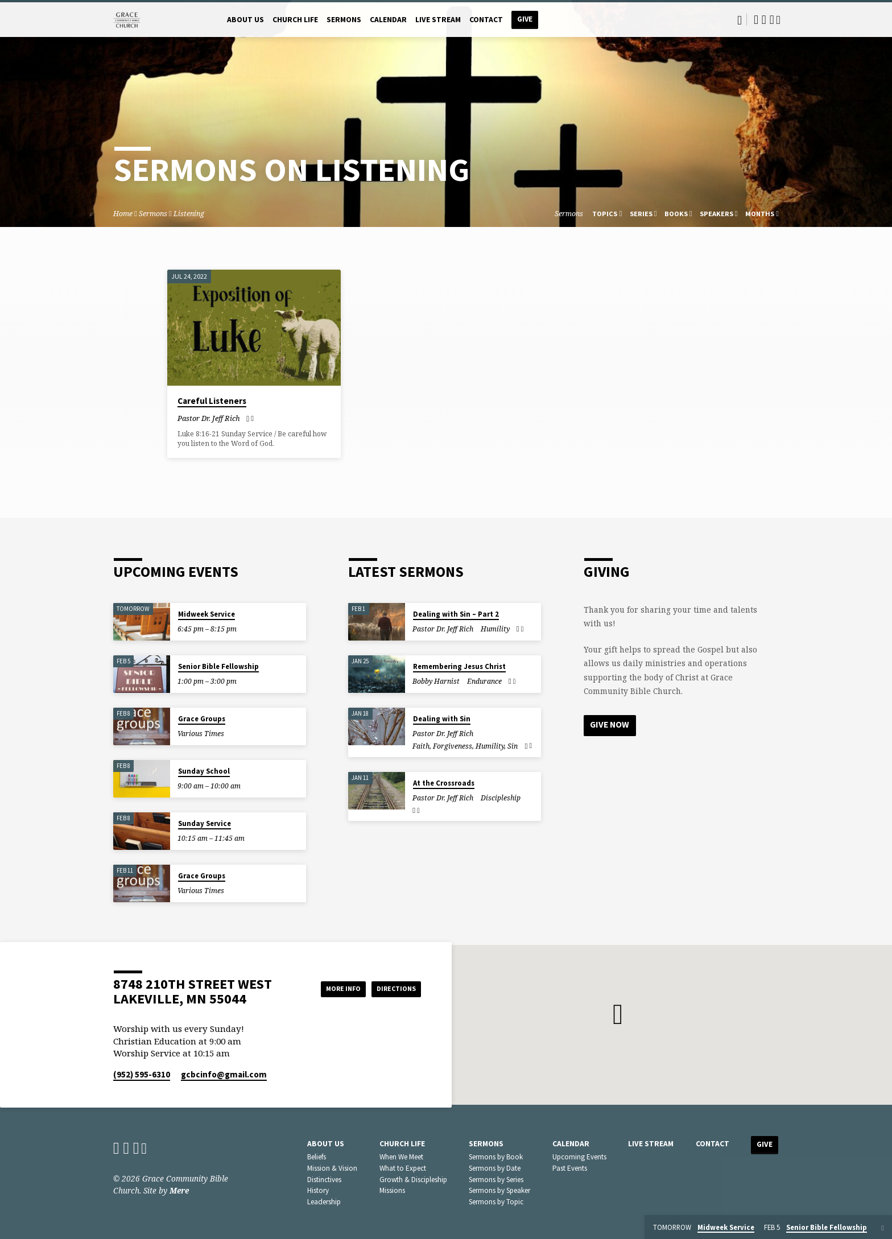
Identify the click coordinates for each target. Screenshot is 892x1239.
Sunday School (204, 771)
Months (762, 213)
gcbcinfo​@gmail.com (224, 1074)
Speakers (719, 213)
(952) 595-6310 (141, 1074)
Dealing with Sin (441, 719)
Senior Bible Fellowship (218, 666)
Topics (607, 213)
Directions (392, 989)
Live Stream (438, 19)
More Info (328, 989)
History (318, 1190)
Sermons (344, 19)
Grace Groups (201, 719)
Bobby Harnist (436, 681)
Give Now (610, 725)
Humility (495, 629)
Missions (392, 1190)
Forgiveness (452, 746)
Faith (421, 746)
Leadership (324, 1202)
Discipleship (501, 798)
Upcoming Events (579, 1157)
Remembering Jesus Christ (459, 666)
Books (678, 213)
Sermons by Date (495, 1168)
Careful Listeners (211, 400)
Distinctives (324, 1179)
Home (123, 213)
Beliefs (316, 1157)
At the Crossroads (443, 783)
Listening (189, 213)
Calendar (388, 19)
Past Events (569, 1168)
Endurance (484, 681)
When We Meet (401, 1157)
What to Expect (402, 1168)
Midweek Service (206, 614)
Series (643, 213)
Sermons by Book (496, 1157)
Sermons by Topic (496, 1202)
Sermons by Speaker (499, 1190)
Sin (512, 746)
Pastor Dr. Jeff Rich (208, 418)
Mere (179, 1190)
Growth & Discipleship (413, 1179)
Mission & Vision (332, 1168)
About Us (245, 19)
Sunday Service (204, 823)
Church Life (295, 19)
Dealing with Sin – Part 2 (456, 614)
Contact (486, 19)
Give (524, 19)
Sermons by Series (496, 1179)
